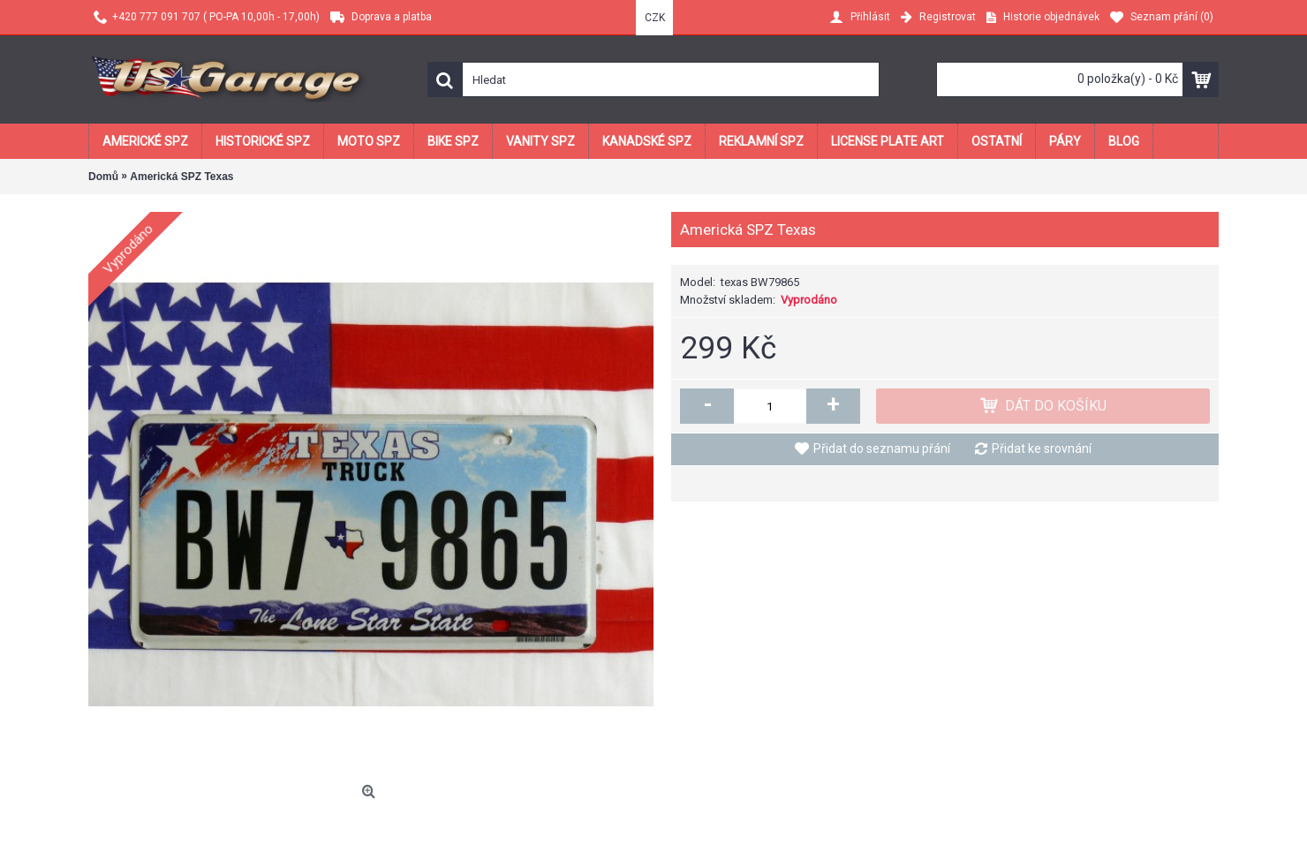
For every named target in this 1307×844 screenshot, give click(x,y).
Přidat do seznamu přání (881, 448)
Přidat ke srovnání (1042, 448)
